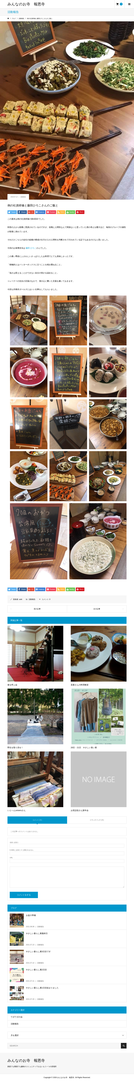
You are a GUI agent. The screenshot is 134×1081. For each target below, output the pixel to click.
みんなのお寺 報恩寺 (26, 4)
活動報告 (23, 197)
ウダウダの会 (17, 1017)
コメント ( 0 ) (37, 820)
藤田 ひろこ (31, 248)
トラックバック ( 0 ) (97, 820)
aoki (20, 599)
